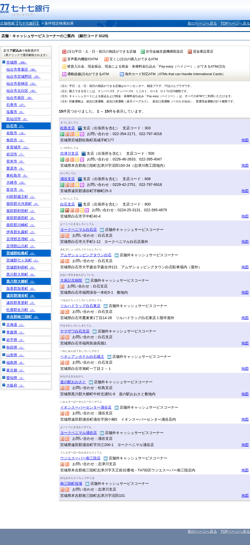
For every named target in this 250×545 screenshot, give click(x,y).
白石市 (15, 126)
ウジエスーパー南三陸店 (80, 458)
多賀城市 (18, 147)
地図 (245, 140)
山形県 (15, 355)
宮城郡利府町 (21, 267)
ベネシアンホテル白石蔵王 (82, 356)
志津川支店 (69, 153)
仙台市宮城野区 (23, 76)
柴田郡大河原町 (22, 204)
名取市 (16, 133)
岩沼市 (15, 154)
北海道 (15, 324)
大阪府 (15, 385)
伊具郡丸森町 (21, 232)
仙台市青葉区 (21, 69)
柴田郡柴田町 (21, 218)
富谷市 (15, 189)
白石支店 (67, 204)
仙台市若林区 (21, 83)
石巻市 (16, 105)
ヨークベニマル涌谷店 (78, 433)
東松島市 (17, 175)
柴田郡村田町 (21, 211)
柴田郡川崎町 (21, 225)
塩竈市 (15, 112)
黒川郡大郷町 (21, 281)
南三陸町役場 (71, 483)
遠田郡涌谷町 (21, 295)
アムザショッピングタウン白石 (86, 255)
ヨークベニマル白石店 (78, 229)
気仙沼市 (17, 119)
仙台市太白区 (21, 90)
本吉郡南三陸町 (22, 317)
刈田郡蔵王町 (21, 196)
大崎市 (16, 182)
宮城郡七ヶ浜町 (22, 260)
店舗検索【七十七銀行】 (20, 23)
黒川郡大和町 (21, 274)
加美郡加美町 (21, 288)
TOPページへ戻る (235, 23)
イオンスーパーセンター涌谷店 (86, 407)
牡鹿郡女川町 (21, 310)
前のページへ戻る (202, 23)
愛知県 (15, 378)
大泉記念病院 (71, 280)
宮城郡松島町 (21, 253)
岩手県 (15, 340)
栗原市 (15, 168)
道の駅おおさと (73, 382)
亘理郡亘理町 (21, 239)
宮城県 (16, 62)
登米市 (15, 161)
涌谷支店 (67, 179)
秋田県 (15, 347)
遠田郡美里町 (21, 303)
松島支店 (67, 128)
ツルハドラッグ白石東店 (80, 306)
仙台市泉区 (19, 98)
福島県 (15, 362)
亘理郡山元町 (21, 246)
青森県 (15, 332)
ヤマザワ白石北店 (75, 331)
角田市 (15, 140)
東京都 (15, 370)
